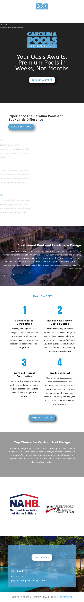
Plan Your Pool (21, 127)
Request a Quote (42, 80)
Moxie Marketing (64, 596)
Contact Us (42, 557)
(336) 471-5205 (17, 576)
